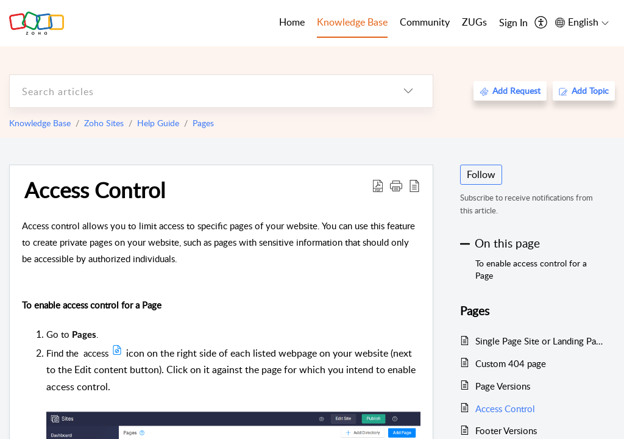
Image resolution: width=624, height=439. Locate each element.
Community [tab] (425, 22)
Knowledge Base (40, 123)
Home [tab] (292, 22)
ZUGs (474, 22)
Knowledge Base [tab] (352, 22)
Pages (203, 123)
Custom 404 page (510, 363)
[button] (396, 185)
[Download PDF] (378, 185)
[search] (197, 91)
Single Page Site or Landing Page (539, 341)
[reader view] (414, 185)
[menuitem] (513, 23)
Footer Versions (506, 430)
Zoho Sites (104, 123)
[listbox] (408, 91)
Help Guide (158, 123)
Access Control (94, 189)
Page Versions (502, 386)
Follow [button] (481, 174)
